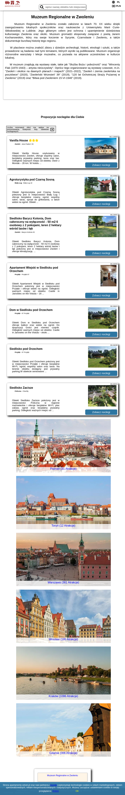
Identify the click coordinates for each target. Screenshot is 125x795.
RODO (55, 791)
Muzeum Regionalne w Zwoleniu (62, 775)
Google (53, 785)
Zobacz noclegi (101, 164)
